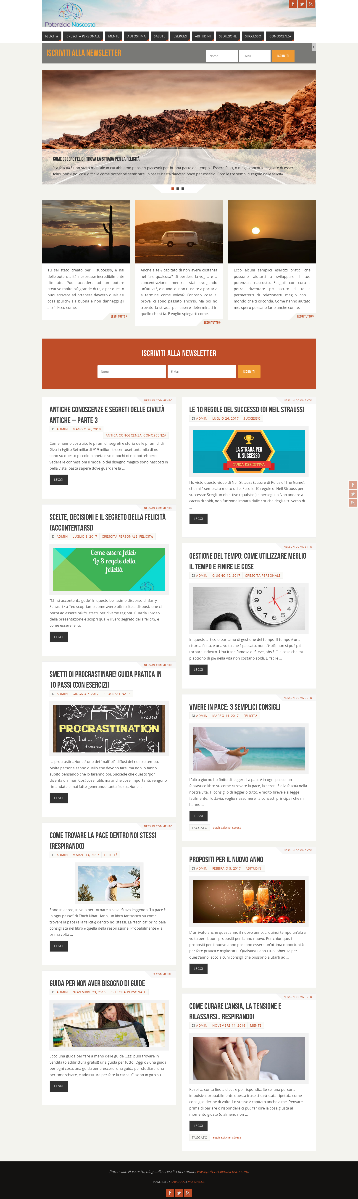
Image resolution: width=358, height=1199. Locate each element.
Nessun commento (158, 400)
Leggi (58, 480)
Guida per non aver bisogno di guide (97, 983)
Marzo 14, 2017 (225, 715)
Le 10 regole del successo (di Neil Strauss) (247, 409)
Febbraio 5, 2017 (226, 868)
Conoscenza (154, 435)
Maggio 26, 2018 (87, 429)
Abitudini (254, 868)
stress (236, 827)
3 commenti (162, 974)
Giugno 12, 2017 (226, 575)
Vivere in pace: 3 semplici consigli (234, 706)
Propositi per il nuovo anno (226, 859)
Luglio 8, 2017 (85, 536)
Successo (252, 418)
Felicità (146, 536)
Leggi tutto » (119, 316)
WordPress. (196, 1182)
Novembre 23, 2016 (89, 992)
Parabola (178, 1182)
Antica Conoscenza (124, 435)
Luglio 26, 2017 (225, 418)
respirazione (221, 827)
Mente (256, 1025)
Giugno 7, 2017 (86, 694)
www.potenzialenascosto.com (222, 1171)
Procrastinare (117, 694)
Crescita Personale (119, 536)
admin (62, 429)
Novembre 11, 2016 (228, 1025)
